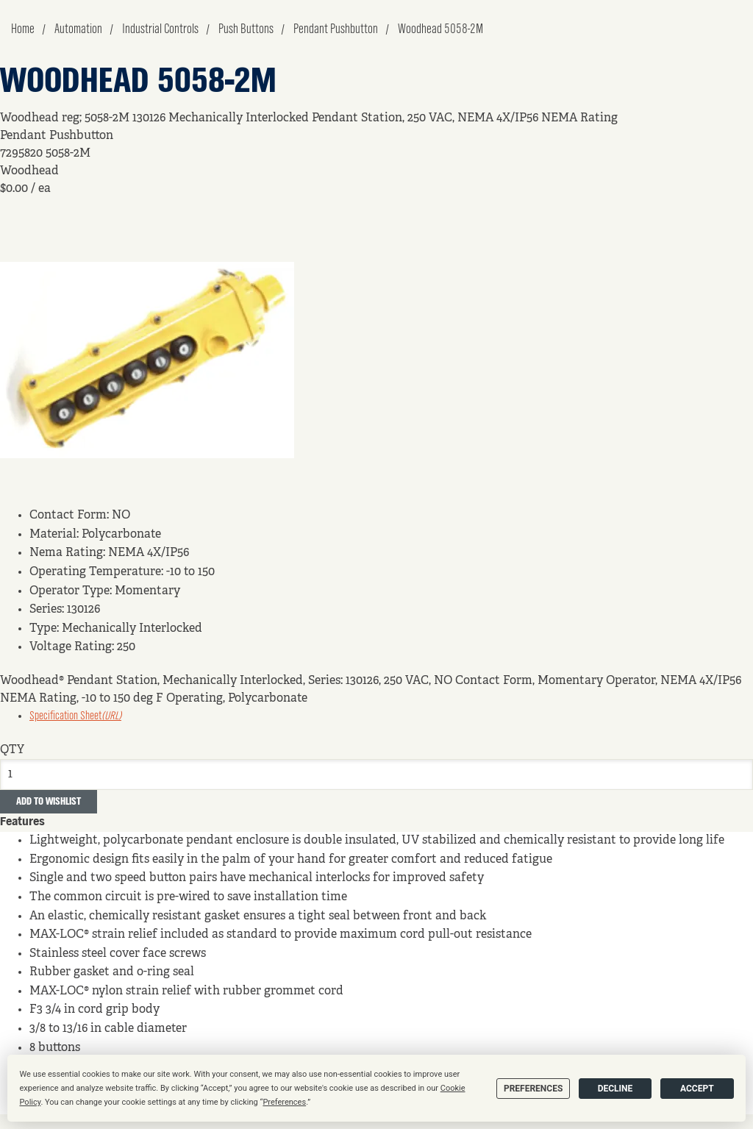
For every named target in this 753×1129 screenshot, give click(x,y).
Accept (697, 1088)
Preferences (533, 1088)
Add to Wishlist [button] (48, 802)
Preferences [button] (284, 1102)
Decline (615, 1088)
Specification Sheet (75, 716)
